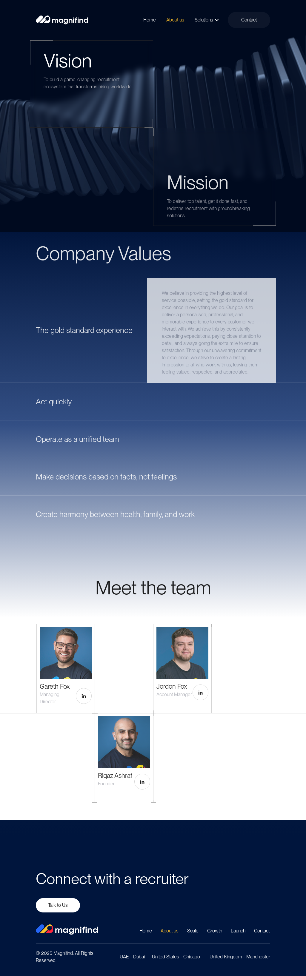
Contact (262, 931)
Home (145, 931)
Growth (214, 931)
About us (170, 931)
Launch (238, 931)
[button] (216, 20)
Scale (193, 931)
